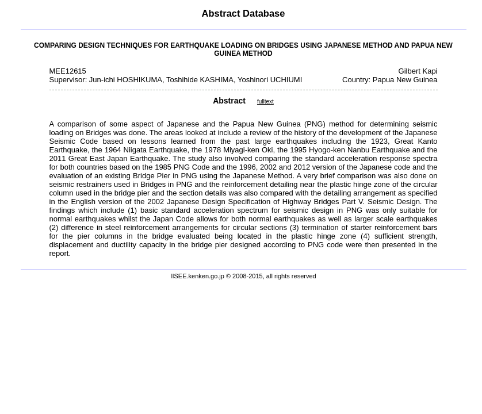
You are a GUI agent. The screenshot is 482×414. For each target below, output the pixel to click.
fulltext (265, 101)
